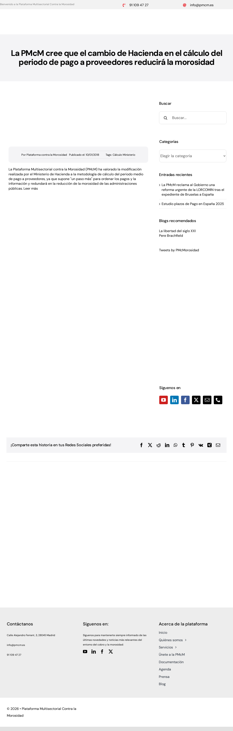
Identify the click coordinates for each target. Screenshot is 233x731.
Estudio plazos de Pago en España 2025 (193, 204)
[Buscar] (165, 117)
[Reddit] (158, 445)
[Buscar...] (193, 117)
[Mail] (207, 400)
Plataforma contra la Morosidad (47, 155)
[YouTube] (163, 400)
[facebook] (102, 652)
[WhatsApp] (175, 445)
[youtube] (85, 652)
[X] (150, 445)
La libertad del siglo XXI (177, 231)
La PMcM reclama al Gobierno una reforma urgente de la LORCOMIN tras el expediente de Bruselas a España (193, 190)
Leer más (31, 188)
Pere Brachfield (171, 235)
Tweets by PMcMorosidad (179, 250)
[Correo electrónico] (218, 445)
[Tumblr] (183, 445)
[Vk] (200, 445)
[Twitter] (196, 400)
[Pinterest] (192, 445)
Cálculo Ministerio (124, 155)
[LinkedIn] (174, 400)
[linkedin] (93, 652)
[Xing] (209, 445)
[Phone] (218, 400)
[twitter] (111, 652)
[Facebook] (185, 400)
